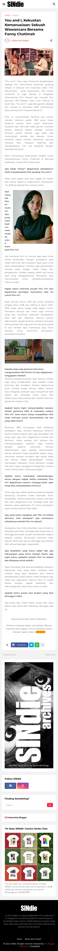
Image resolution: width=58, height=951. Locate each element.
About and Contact (33, 939)
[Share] (51, 40)
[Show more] (42, 644)
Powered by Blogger (16, 817)
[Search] (54, 4)
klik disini (40, 632)
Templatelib (35, 946)
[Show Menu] (3, 4)
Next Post (50, 654)
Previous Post (10, 654)
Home (7, 15)
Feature (15, 15)
